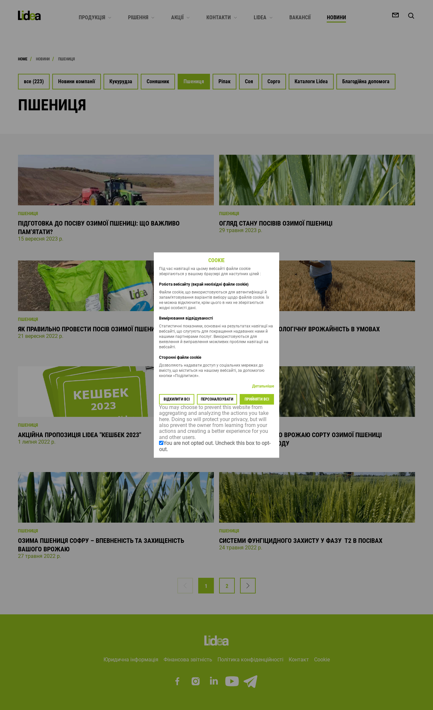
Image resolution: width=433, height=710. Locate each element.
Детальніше (263, 386)
